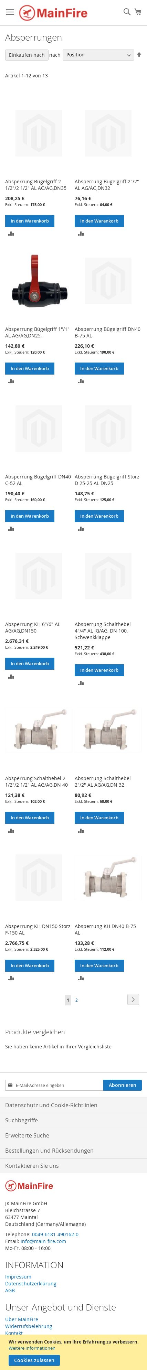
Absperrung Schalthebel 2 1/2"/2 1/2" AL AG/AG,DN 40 (36, 781)
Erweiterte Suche (27, 1135)
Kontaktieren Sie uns (32, 1165)
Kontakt (14, 1333)
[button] (11, 233)
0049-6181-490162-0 (55, 1234)
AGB (10, 1290)
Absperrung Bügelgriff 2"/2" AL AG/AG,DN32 (107, 184)
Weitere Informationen (32, 1348)
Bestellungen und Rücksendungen (49, 1150)
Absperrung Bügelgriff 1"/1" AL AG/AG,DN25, (37, 332)
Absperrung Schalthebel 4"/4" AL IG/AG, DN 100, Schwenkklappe (103, 630)
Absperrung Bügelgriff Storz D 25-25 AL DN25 (107, 479)
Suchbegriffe (21, 1120)
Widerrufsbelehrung (28, 1326)
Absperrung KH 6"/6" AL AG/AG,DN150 (32, 627)
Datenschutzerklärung (30, 1283)
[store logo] (53, 13)
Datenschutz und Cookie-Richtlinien (51, 1105)
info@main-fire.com (43, 1241)
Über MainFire (21, 1319)
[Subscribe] (122, 1085)
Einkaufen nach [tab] (27, 55)
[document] (74, 1352)
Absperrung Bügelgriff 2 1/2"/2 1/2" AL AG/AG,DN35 (35, 184)
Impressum (18, 1276)
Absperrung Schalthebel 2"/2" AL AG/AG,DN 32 (103, 781)
